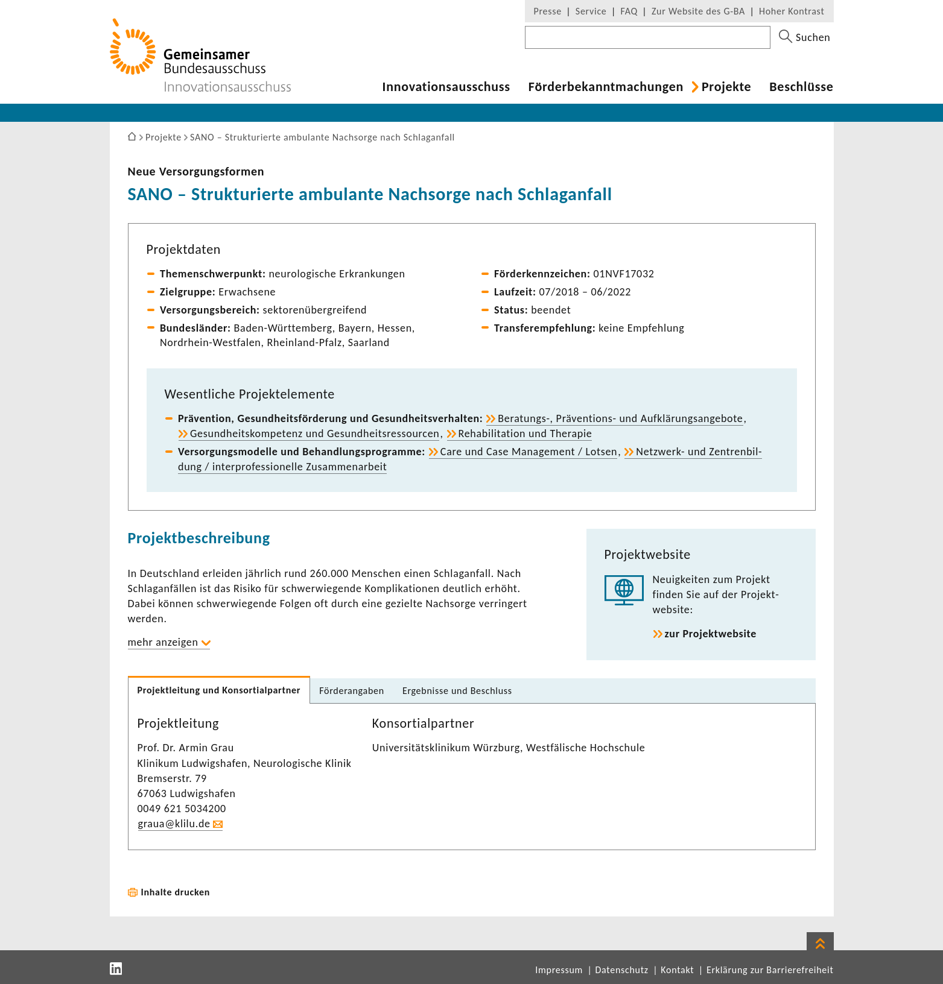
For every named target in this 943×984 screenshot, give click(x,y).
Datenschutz (622, 970)
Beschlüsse (801, 87)
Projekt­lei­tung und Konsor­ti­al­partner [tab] (219, 690)
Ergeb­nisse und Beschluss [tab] (457, 690)
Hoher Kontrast (791, 11)
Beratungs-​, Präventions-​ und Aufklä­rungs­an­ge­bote (620, 418)
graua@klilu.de (174, 823)
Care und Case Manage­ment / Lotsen (528, 451)
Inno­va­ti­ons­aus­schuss (446, 87)
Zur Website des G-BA (700, 11)
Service (591, 11)
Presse (548, 11)
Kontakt (677, 970)
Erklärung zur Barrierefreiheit (770, 970)
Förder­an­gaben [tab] (351, 690)
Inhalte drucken (176, 892)
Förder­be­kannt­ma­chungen (606, 87)
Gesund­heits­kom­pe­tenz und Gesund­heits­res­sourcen (314, 433)
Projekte (726, 87)
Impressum (559, 970)
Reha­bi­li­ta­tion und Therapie (525, 433)
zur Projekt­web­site (711, 633)
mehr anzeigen (163, 642)
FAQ (629, 11)
